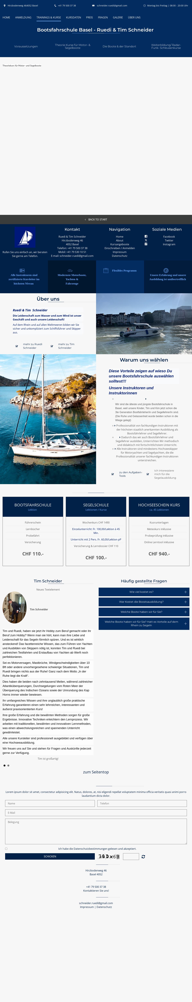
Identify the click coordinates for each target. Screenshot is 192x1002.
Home (119, 236)
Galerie (118, 17)
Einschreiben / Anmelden (120, 248)
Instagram (169, 244)
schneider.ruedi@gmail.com (112, 5)
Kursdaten (73, 17)
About (119, 240)
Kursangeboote (119, 244)
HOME (6, 17)
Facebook (169, 236)
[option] (48, 675)
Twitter (169, 240)
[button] (26, 46)
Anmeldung (23, 17)
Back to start (96, 219)
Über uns (134, 17)
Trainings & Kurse (49, 17)
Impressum (120, 252)
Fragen (103, 17)
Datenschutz (119, 256)
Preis (89, 17)
